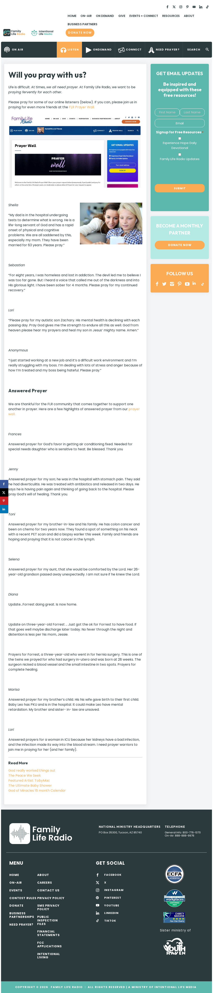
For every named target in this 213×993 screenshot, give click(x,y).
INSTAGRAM (172, 283)
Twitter (164, 283)
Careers (44, 883)
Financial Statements (48, 933)
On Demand (105, 16)
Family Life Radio (59, 34)
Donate (16, 905)
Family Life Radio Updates (179, 159)
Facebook (157, 283)
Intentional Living (48, 956)
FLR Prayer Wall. (82, 107)
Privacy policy (50, 898)
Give (121, 16)
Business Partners (82, 24)
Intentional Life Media (175, 987)
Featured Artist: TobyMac (29, 780)
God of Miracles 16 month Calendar (37, 790)
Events (15, 890)
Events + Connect (143, 16)
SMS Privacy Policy (48, 907)
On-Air (86, 16)
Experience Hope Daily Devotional (180, 145)
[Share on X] (4, 492)
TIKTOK (110, 920)
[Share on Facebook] (4, 484)
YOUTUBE (187, 283)
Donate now (80, 33)
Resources (171, 16)
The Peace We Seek (24, 775)
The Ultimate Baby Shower (30, 785)
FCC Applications (49, 944)
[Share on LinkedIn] (4, 509)
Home (72, 16)
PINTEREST (179, 283)
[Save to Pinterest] (4, 501)
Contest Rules (22, 898)
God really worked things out (31, 770)
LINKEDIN (194, 283)
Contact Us (48, 890)
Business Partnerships (21, 915)
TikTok (202, 283)
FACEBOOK (112, 875)
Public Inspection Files (47, 920)
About (189, 16)
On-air (15, 883)
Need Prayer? (21, 924)
